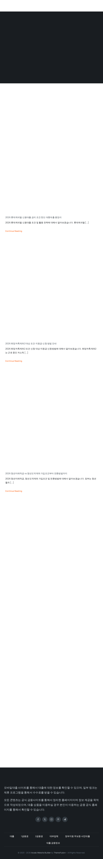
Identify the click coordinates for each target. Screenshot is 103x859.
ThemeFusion (60, 852)
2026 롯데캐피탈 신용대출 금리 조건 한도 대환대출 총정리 (33, 217)
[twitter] (44, 819)
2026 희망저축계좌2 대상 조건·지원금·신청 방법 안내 (30, 343)
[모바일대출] (18, 3)
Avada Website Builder (41, 852)
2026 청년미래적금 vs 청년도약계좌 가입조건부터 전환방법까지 (36, 473)
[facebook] (38, 819)
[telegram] (65, 819)
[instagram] (51, 819)
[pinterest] (58, 819)
